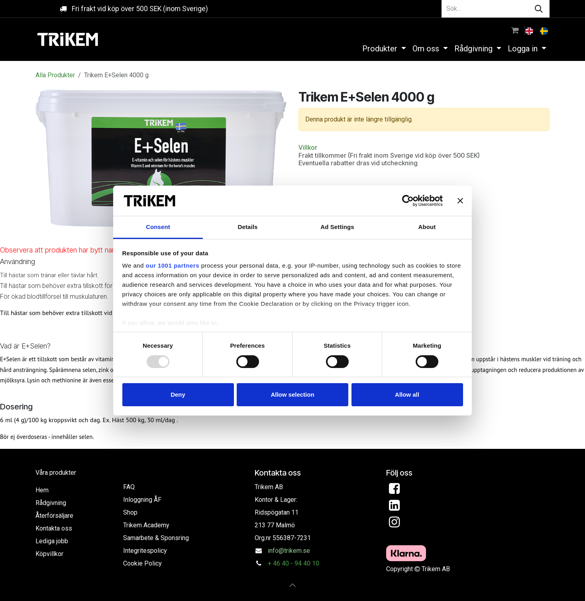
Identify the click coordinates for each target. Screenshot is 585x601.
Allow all (407, 394)
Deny (178, 394)
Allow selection (292, 394)
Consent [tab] (158, 226)
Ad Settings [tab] (337, 226)
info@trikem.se (289, 550)
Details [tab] (248, 226)
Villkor (307, 147)
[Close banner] (460, 201)
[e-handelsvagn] (515, 30)
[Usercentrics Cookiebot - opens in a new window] (408, 201)
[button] (292, 585)
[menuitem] (530, 30)
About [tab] (427, 226)
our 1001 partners (172, 265)
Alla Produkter (55, 75)
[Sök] (539, 9)
